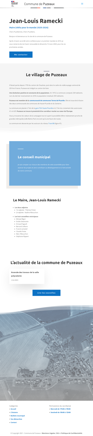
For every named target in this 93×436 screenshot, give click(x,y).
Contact (14, 422)
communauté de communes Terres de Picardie (47, 100)
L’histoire (14, 412)
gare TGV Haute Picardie (44, 108)
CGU (57, 433)
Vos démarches (16, 419)
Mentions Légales (48, 433)
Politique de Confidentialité (71, 433)
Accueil (13, 409)
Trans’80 (51, 123)
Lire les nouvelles (46, 293)
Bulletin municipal (18, 416)
